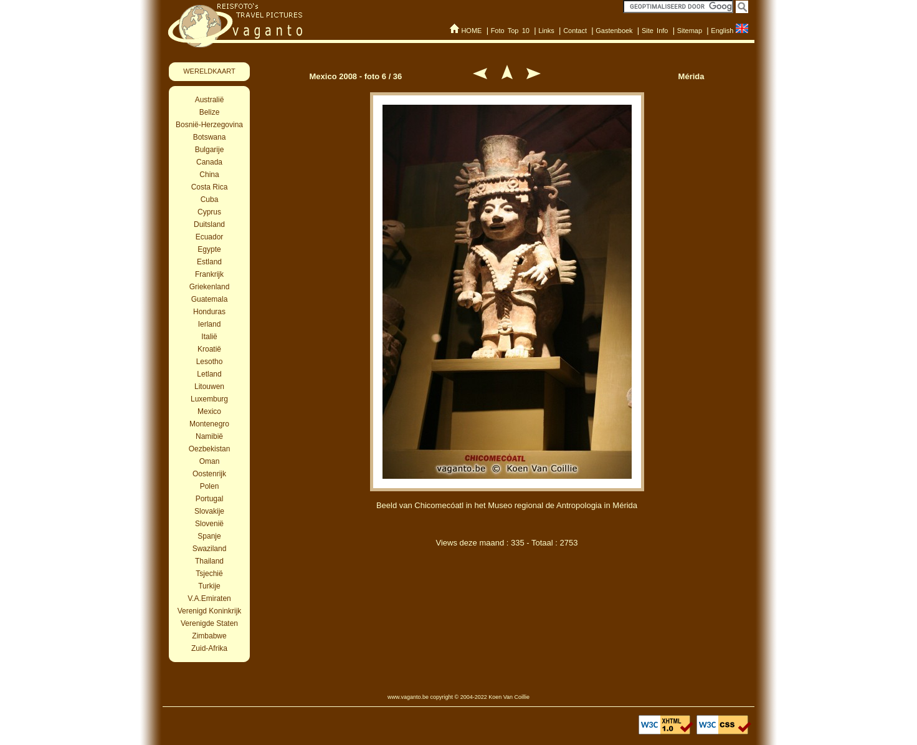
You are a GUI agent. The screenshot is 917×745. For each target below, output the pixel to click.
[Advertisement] (507, 622)
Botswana (209, 137)
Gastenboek (614, 30)
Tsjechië (209, 573)
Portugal (210, 498)
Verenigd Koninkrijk (210, 611)
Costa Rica (209, 187)
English (722, 30)
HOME (471, 30)
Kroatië (209, 349)
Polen (209, 486)
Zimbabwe (209, 636)
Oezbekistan (209, 449)
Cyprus (209, 212)
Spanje (209, 536)
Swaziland (209, 548)
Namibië (209, 436)
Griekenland (209, 286)
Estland (209, 261)
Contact (575, 30)
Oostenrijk (209, 473)
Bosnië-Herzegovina (209, 124)
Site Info (655, 30)
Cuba (210, 199)
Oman (209, 461)
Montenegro (209, 424)
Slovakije (209, 511)
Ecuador (210, 237)
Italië (209, 336)
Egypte (209, 249)
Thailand (209, 561)
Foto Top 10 (510, 30)
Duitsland (209, 224)
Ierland (209, 324)
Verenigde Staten (209, 623)
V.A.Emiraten (209, 598)
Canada (209, 162)
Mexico (209, 411)
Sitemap (689, 30)
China (209, 174)
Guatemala (209, 299)
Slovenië (209, 523)
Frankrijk (209, 274)
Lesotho (209, 361)
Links (546, 30)
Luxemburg (209, 399)
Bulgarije (209, 149)
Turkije (209, 586)
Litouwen (209, 386)
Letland (209, 374)
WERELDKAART (209, 71)
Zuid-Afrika (209, 648)
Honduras (209, 311)
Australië (209, 99)
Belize (209, 112)
